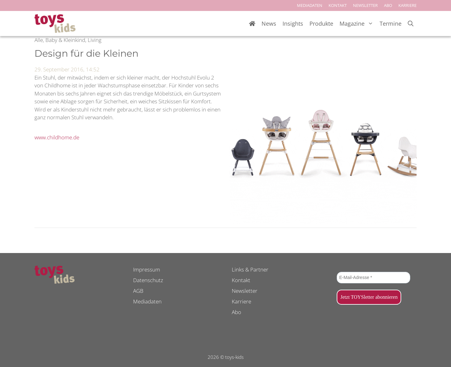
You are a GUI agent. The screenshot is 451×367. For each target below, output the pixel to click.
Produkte (321, 23)
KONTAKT (338, 5)
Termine (391, 23)
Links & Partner (250, 269)
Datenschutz (148, 280)
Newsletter (244, 290)
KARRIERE (407, 5)
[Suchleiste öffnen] (411, 23)
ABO (388, 5)
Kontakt (241, 280)
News (269, 23)
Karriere (241, 301)
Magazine (358, 23)
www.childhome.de (56, 137)
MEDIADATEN (309, 5)
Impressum (146, 269)
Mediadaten (147, 301)
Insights (293, 23)
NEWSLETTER (365, 5)
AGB (138, 290)
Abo (236, 312)
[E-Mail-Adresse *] (373, 277)
